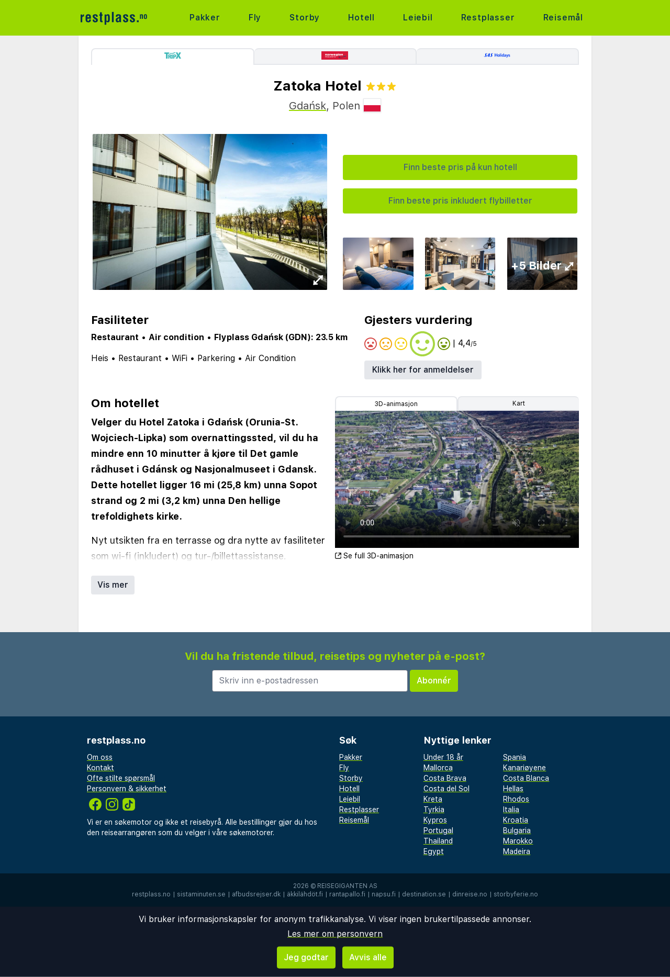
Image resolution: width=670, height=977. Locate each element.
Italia (511, 809)
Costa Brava (444, 778)
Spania (514, 757)
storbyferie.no (516, 894)
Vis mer (112, 585)
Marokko (518, 841)
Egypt (433, 851)
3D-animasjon (396, 404)
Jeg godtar (306, 957)
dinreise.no (469, 894)
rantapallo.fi (347, 894)
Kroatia (515, 820)
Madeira (516, 851)
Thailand (438, 841)
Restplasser (488, 18)
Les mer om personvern (335, 934)
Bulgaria (517, 830)
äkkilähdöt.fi (305, 894)
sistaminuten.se (201, 894)
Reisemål (563, 18)
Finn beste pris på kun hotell (460, 167)
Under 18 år (443, 757)
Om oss (100, 757)
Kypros (435, 820)
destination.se (424, 894)
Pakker (204, 18)
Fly (255, 18)
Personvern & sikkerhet (126, 788)
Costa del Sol (446, 788)
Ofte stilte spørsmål (121, 778)
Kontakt (100, 767)
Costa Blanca (526, 778)
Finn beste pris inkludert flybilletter (460, 201)
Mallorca (438, 767)
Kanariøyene (524, 767)
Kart (518, 403)
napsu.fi (384, 894)
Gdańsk (307, 105)
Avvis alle (368, 957)
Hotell (361, 18)
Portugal (438, 830)
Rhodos (516, 799)
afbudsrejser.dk (256, 894)
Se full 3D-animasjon (374, 556)
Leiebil (418, 18)
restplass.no (151, 894)
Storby (304, 18)
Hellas (513, 788)
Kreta (432, 799)
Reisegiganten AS (347, 886)
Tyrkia (433, 809)
